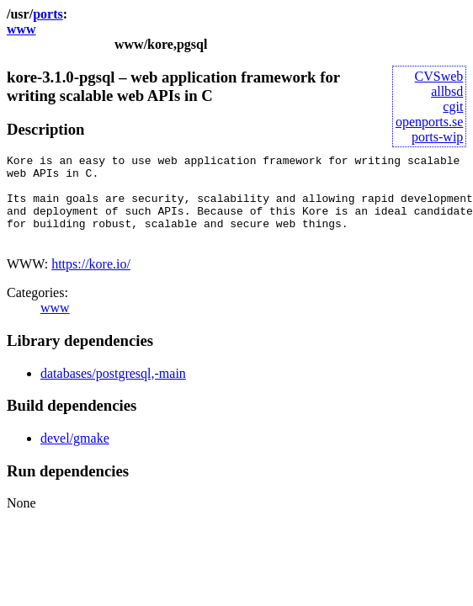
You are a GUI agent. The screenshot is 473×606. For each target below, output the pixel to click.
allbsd (447, 91)
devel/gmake (74, 456)
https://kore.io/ (90, 281)
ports (48, 14)
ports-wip (437, 137)
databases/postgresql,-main (113, 391)
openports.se (429, 121)
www (21, 29)
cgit (453, 106)
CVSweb (439, 76)
